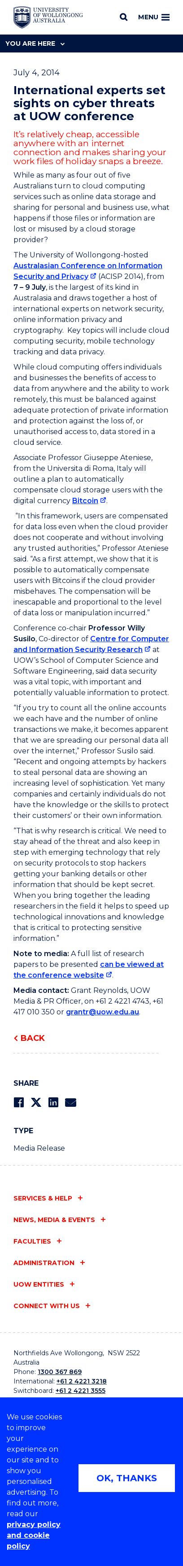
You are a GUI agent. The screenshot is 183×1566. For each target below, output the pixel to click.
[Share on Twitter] (36, 1102)
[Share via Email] (70, 1102)
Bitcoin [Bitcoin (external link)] (85, 500)
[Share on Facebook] (18, 1102)
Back (33, 1038)
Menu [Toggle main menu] (154, 17)
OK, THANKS (126, 1478)
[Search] (123, 17)
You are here (35, 43)
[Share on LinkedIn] (53, 1102)
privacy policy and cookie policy (34, 1535)
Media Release (39, 1148)
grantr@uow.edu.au (102, 1012)
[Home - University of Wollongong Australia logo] (48, 17)
